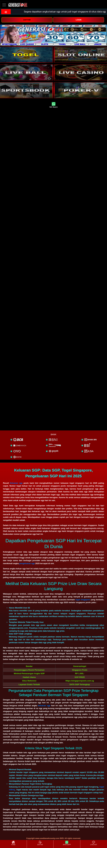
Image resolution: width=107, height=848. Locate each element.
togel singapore (82, 600)
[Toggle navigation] (4, 4)
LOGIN (78, 20)
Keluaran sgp (16, 483)
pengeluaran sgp (27, 563)
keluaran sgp (44, 705)
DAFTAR (27, 20)
